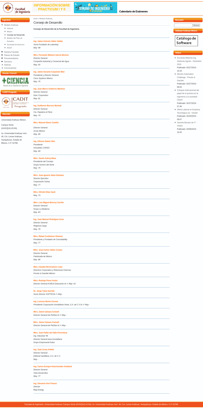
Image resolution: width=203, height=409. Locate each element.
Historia (10, 28)
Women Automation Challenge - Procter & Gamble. (186, 77)
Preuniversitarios (11, 58)
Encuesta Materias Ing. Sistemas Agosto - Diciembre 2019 (189, 61)
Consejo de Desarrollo (16, 35)
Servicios (8, 62)
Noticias (7, 65)
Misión (9, 32)
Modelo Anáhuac (45, 19)
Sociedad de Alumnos (15, 45)
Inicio (35, 19)
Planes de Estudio (12, 55)
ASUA (9, 48)
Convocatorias (10, 68)
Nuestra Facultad (11, 52)
